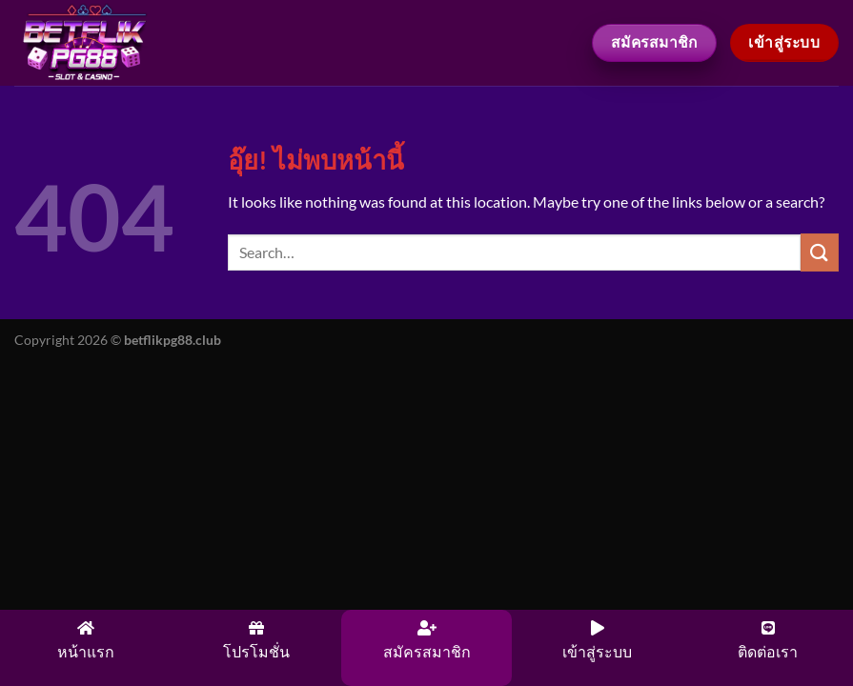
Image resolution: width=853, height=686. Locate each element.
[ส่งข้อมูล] (820, 252)
